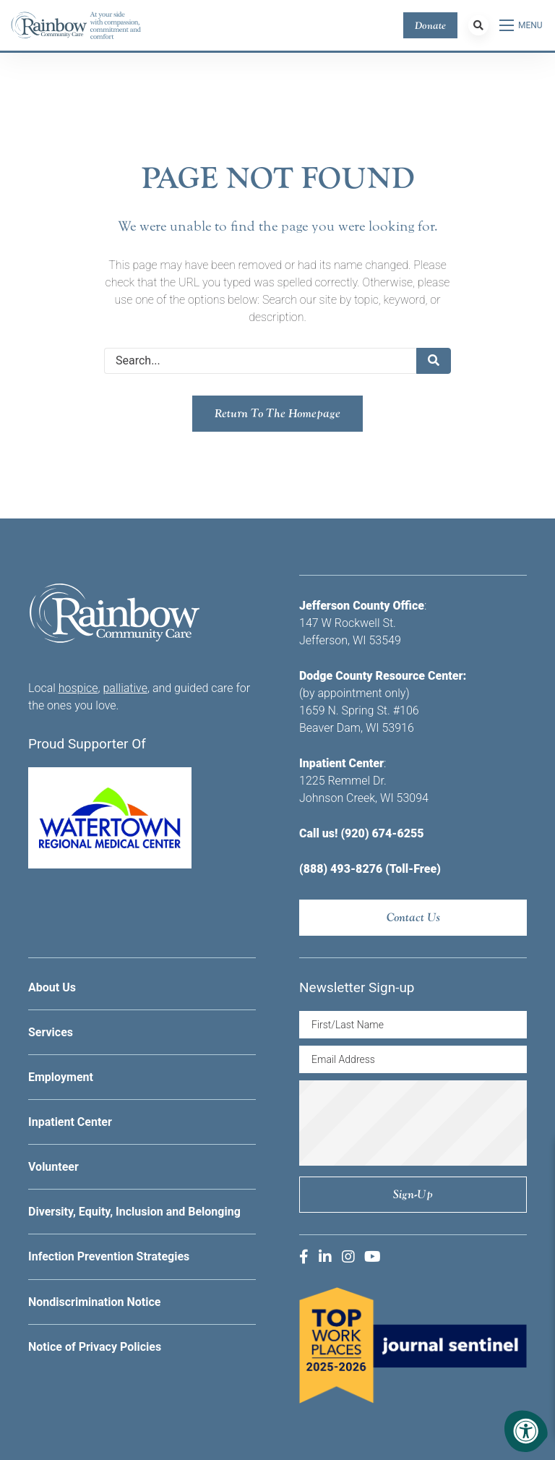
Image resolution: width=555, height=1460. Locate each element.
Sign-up (413, 1194)
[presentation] (423, 1123)
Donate (430, 25)
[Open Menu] (521, 25)
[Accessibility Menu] (526, 1431)
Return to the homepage (277, 413)
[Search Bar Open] (478, 25)
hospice (78, 688)
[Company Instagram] (348, 1257)
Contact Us (413, 917)
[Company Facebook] (304, 1257)
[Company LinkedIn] (325, 1257)
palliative (125, 688)
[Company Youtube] (372, 1257)
